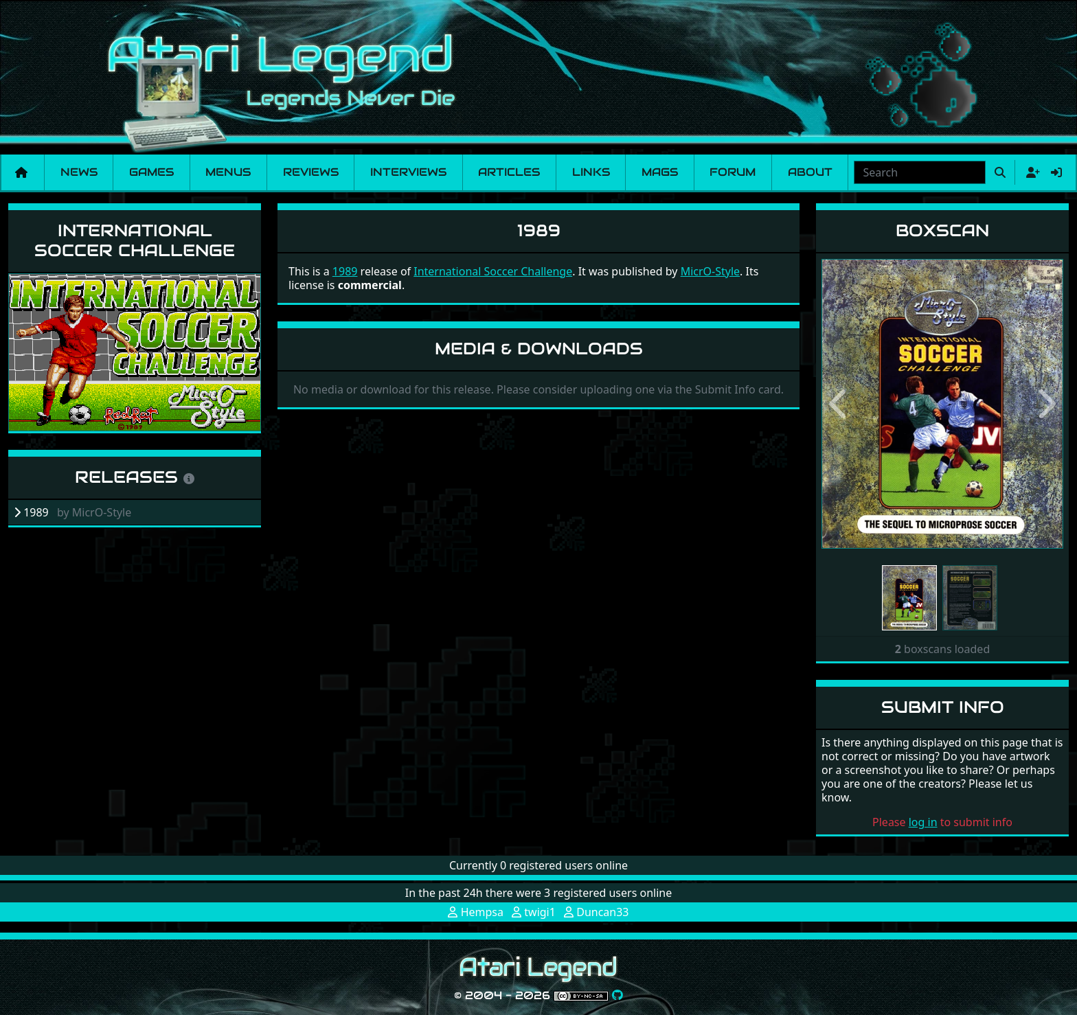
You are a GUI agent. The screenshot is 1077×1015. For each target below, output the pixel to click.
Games (151, 172)
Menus (228, 172)
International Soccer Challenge (134, 240)
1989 (345, 271)
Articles (509, 172)
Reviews (311, 172)
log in (923, 822)
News (79, 172)
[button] (839, 404)
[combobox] (920, 172)
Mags (660, 172)
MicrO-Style (710, 271)
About (810, 172)
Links (591, 172)
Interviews (408, 172)
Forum (733, 172)
